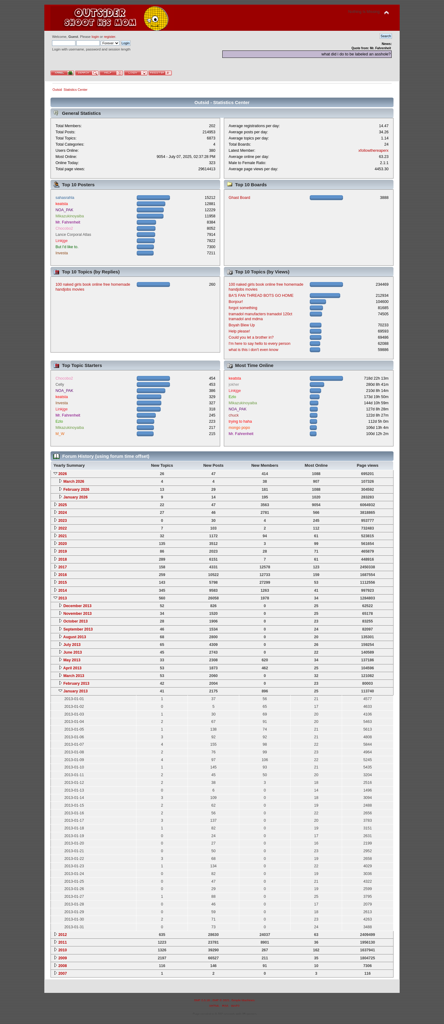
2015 (62, 582)
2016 (62, 575)
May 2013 (71, 660)
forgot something (243, 308)
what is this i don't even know (253, 350)
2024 (62, 512)
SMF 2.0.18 (202, 1000)
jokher (234, 384)
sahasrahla (64, 198)
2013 (62, 598)
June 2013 (72, 652)
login (95, 36)
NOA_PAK (64, 210)
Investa (61, 253)
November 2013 (77, 613)
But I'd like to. (66, 247)
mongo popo (239, 427)
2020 (62, 544)
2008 (62, 966)
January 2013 (75, 691)
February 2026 (76, 489)
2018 (62, 559)
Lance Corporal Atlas (73, 234)
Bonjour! (236, 302)
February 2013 (76, 683)
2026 (62, 474)
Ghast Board (239, 198)
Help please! (239, 331)
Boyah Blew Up (242, 325)
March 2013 (73, 676)
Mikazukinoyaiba (69, 216)
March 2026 (73, 481)
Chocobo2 (64, 228)
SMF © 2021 (221, 1000)
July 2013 (72, 645)
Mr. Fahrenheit (67, 222)
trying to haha (240, 421)
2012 (62, 935)
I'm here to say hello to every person (260, 343)
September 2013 (78, 629)
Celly (59, 384)
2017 (62, 567)
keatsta (61, 204)
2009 (62, 958)
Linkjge (61, 241)
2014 (62, 590)
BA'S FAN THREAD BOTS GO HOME (261, 295)
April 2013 (72, 668)
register (109, 36)
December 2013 (77, 606)
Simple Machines (243, 1000)
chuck (234, 415)
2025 (62, 505)
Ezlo (59, 421)
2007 (62, 973)
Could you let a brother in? (251, 337)
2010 (62, 950)
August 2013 (74, 637)
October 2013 (75, 621)
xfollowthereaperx (373, 150)
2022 (62, 528)
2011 (62, 942)
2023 (62, 520)
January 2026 (75, 497)
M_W (59, 434)
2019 (62, 551)
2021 (62, 536)
